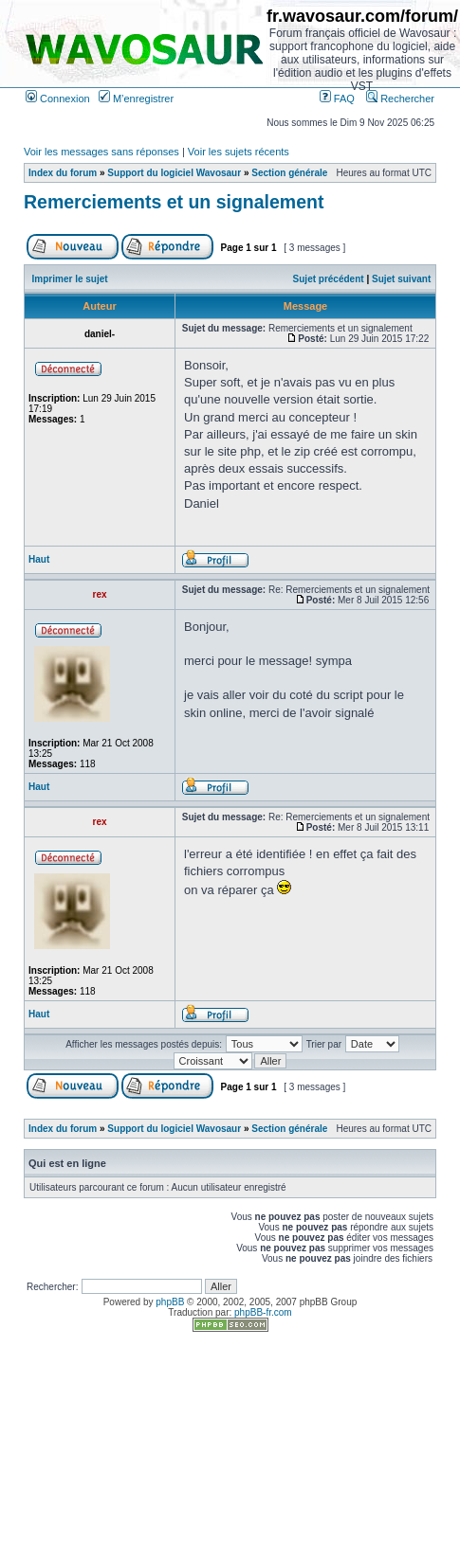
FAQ (337, 98)
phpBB (170, 1302)
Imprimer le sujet (70, 279)
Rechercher (400, 98)
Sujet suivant (401, 279)
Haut (38, 559)
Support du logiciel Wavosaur (174, 173)
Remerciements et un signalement (173, 201)
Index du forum (62, 173)
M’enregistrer (136, 98)
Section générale (289, 173)
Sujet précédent (328, 279)
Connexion (58, 98)
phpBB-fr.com (263, 1312)
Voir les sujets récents (238, 151)
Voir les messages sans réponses (101, 151)
